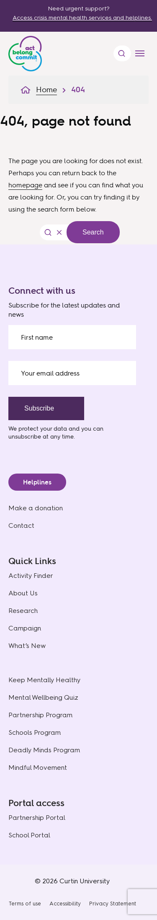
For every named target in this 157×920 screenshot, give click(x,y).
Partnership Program (40, 715)
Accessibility (65, 903)
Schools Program (34, 732)
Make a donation (35, 508)
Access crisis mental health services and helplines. (82, 17)
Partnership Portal (36, 818)
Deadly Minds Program (44, 750)
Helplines (37, 482)
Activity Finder (30, 576)
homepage (25, 184)
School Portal (29, 835)
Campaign (24, 628)
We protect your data (37, 428)
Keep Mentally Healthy (44, 680)
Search (93, 232)
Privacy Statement (112, 903)
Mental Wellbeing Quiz (43, 697)
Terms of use (25, 903)
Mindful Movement (37, 767)
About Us (23, 593)
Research (23, 611)
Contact (21, 525)
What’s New (27, 646)
